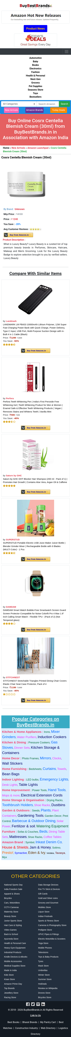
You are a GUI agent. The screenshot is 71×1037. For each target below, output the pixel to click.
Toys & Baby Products (48, 957)
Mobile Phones (45, 948)
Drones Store (44, 993)
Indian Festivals (45, 916)
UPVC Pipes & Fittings (48, 934)
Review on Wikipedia (47, 988)
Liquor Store (43, 912)
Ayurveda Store (11, 939)
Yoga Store (43, 943)
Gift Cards (42, 894)
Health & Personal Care (15, 943)
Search (64, 103)
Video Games (10, 930)
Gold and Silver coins (48, 898)
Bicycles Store (44, 997)
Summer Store (44, 979)
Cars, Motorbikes (12, 903)
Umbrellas (42, 970)
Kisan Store (9, 979)
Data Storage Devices (48, 885)
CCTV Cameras (11, 907)
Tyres (40, 961)
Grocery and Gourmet (48, 903)
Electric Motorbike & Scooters (51, 939)
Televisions (43, 952)
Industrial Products (12, 952)
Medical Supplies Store (14, 966)
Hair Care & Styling (13, 925)
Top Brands (9, 988)
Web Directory (48, 1028)
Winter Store (44, 975)
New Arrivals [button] (11, 110)
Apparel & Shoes (12, 894)
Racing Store (10, 997)
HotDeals (42, 984)
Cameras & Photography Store (52, 925)
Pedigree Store (45, 930)
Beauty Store (10, 916)
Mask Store (43, 966)
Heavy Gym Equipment (14, 948)
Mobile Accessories (13, 961)
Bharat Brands (29, 1022)
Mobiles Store (44, 907)
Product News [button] (35, 28)
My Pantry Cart (48, 1022)
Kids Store (9, 975)
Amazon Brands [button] (34, 110)
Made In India (10, 970)
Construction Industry (26, 1028)
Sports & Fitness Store (48, 921)
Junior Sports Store (13, 921)
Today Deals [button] (58, 110)
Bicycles (8, 898)
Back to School (11, 934)
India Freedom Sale (13, 889)
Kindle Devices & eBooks (15, 957)
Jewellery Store (11, 993)
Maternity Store (11, 912)
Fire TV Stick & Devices (49, 889)
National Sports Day (13, 885)
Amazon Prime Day (13, 984)
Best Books (14, 1022)
